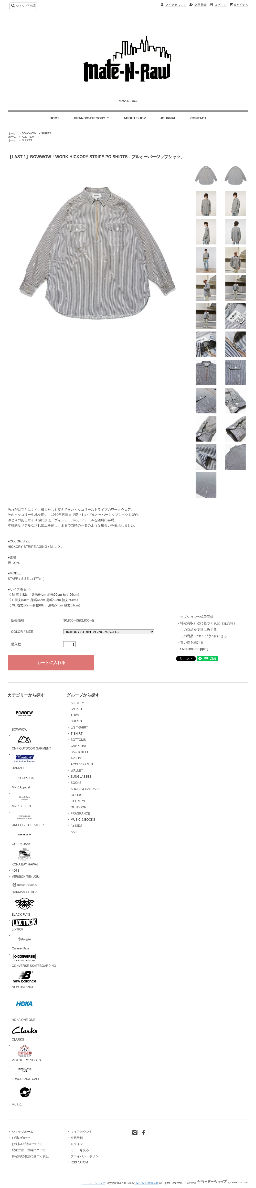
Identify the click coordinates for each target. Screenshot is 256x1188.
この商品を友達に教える (198, 630)
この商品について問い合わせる (203, 636)
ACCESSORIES (82, 764)
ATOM (83, 1162)
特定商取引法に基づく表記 (30, 1156)
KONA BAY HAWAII (25, 857)
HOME (55, 118)
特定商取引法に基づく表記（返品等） (208, 623)
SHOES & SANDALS (85, 789)
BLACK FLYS (24, 906)
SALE (75, 832)
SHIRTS (46, 133)
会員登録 (200, 5)
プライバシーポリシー (86, 1156)
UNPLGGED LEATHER (28, 818)
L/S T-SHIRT (79, 727)
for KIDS (76, 826)
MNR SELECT (24, 799)
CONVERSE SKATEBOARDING (34, 960)
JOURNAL (168, 118)
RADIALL (24, 761)
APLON (76, 758)
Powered (217, 1183)
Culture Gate (24, 941)
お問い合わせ (21, 1138)
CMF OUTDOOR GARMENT (31, 742)
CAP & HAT (79, 746)
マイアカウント (176, 5)
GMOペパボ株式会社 (146, 1183)
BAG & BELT (79, 752)
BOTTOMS (78, 740)
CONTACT (198, 118)
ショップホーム (22, 1131)
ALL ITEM (28, 136)
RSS (74, 1162)
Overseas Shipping (194, 649)
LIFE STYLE (79, 801)
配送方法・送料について (29, 1150)
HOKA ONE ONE (24, 1006)
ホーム (12, 133)
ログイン (220, 5)
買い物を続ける (192, 642)
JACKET (76, 709)
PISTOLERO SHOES (26, 1052)
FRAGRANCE (80, 813)
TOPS (75, 715)
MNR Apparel (24, 780)
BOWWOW (29, 133)
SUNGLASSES (81, 776)
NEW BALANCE (24, 979)
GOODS (76, 795)
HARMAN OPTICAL (25, 887)
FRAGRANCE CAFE (26, 1072)
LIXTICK (24, 925)
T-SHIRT (76, 733)
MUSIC (24, 1095)
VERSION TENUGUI (26, 877)
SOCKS (76, 783)
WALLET (77, 770)
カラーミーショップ (93, 1183)
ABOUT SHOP (135, 118)
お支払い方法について (27, 1144)
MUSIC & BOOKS (83, 819)
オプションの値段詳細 (197, 617)
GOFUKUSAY (24, 837)
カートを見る (80, 1150)
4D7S (15, 870)
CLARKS (24, 1033)
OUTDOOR (78, 807)
